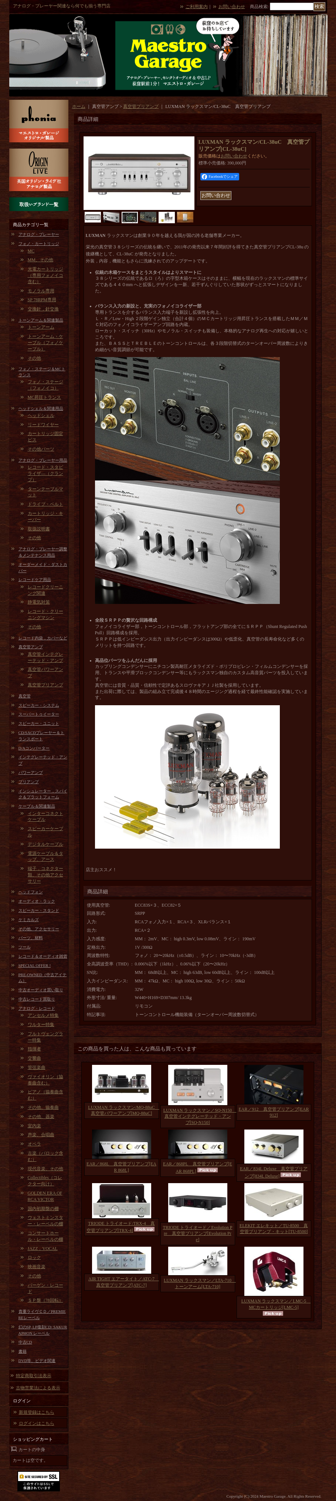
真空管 (24, 696)
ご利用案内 (197, 6)
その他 (34, 358)
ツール (24, 947)
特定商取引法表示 (33, 1375)
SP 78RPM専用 (42, 299)
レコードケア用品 (34, 579)
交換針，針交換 (43, 309)
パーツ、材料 (30, 937)
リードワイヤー (43, 424)
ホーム (78, 106)
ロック (34, 1257)
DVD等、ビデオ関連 (37, 1360)
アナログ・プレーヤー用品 (42, 460)
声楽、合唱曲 (41, 1134)
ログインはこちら (36, 1423)
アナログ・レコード (36, 1008)
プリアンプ (28, 782)
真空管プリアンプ (45, 684)
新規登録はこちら (36, 1412)
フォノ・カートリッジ (38, 243)
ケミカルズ (28, 919)
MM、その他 (40, 259)
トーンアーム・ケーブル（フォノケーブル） (45, 343)
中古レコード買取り (36, 999)
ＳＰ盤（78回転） (45, 1300)
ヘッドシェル (41, 415)
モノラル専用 (41, 290)
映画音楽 (36, 1266)
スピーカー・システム (38, 705)
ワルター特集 (41, 1024)
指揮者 (34, 1049)
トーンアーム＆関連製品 (40, 320)
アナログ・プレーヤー (38, 234)
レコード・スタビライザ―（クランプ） (45, 473)
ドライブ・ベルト (45, 504)
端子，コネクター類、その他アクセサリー (45, 875)
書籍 (22, 1351)
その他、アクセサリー (38, 929)
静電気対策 (39, 602)
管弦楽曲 (36, 1067)
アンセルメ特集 (43, 1015)
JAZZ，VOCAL (43, 1248)
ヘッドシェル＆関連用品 (40, 408)
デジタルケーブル (45, 844)
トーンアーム (41, 327)
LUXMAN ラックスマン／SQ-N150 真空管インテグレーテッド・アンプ (200, 1116)
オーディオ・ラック (36, 901)
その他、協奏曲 (43, 1107)
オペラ (34, 1144)
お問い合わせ (231, 6)
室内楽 (34, 1125)
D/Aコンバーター (34, 748)
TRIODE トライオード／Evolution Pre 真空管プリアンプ (198, 1234)
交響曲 (34, 1058)
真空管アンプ (30, 647)
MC (31, 251)
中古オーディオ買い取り (40, 990)
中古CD (25, 1342)
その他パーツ (41, 449)
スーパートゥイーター (38, 714)
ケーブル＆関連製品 (36, 806)
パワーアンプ (30, 772)
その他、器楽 (41, 1116)
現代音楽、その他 (45, 1168)
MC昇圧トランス (44, 397)
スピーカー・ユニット (38, 723)
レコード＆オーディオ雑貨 (42, 956)
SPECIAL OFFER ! (34, 965)
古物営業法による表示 (38, 1387)
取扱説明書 (39, 529)
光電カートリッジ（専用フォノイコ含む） (45, 275)
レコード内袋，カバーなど (42, 638)
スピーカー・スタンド (38, 910)
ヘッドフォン (30, 892)
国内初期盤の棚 (43, 1208)
